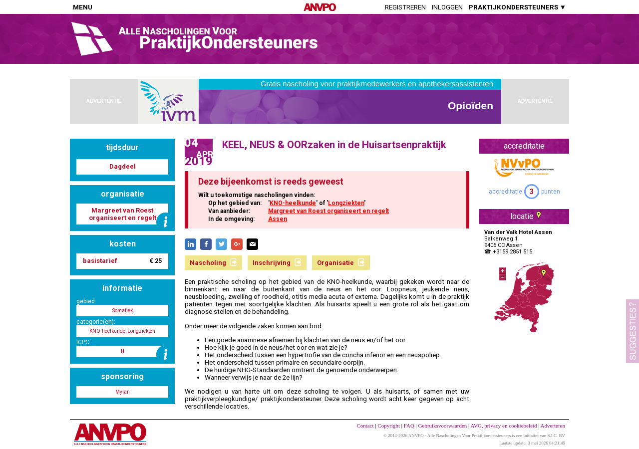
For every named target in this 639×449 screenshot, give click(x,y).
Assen (277, 219)
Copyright (388, 426)
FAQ (409, 426)
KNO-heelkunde (293, 203)
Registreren (405, 7)
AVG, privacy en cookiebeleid (503, 426)
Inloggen (447, 7)
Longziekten (346, 203)
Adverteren (553, 426)
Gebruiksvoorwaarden (442, 426)
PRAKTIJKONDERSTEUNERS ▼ (517, 7)
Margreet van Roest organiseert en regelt (328, 211)
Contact (364, 426)
